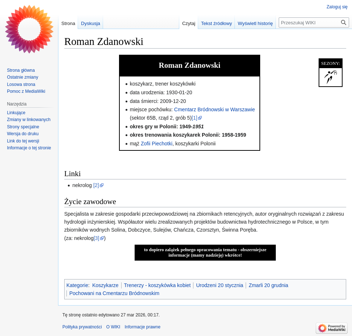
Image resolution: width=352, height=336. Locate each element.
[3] (96, 238)
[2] (96, 185)
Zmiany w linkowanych (28, 119)
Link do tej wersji (23, 141)
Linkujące (16, 112)
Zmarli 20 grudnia (268, 285)
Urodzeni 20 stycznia (219, 285)
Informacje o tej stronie (29, 147)
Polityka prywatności (82, 326)
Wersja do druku (22, 133)
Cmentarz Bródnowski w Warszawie (214, 109)
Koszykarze (105, 285)
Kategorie (77, 285)
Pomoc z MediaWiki (26, 91)
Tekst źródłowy (216, 23)
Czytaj (188, 23)
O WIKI (113, 326)
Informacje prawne (142, 326)
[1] (194, 118)
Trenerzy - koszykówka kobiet (157, 285)
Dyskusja (90, 23)
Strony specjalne (23, 126)
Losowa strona (21, 84)
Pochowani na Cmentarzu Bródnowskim (114, 293)
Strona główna (21, 70)
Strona (68, 23)
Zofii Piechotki (156, 143)
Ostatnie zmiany (22, 77)
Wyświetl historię (255, 23)
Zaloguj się (337, 6)
